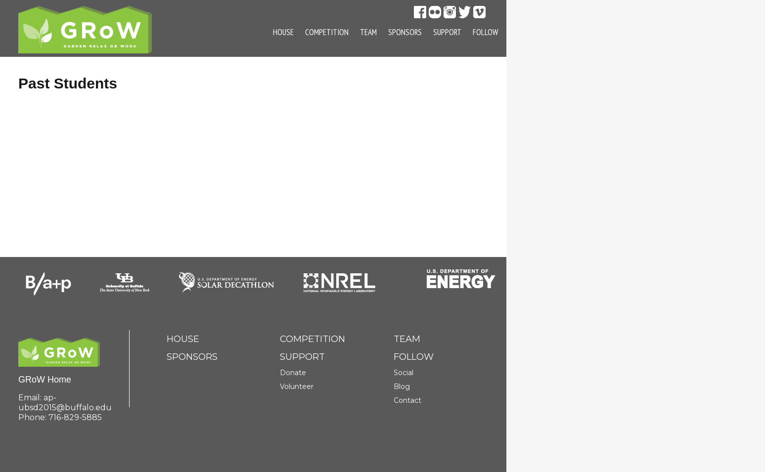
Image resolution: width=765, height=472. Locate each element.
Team (368, 32)
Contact (407, 400)
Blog (402, 386)
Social (403, 372)
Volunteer (297, 386)
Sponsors (405, 32)
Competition (327, 32)
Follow (485, 32)
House (283, 32)
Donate (293, 372)
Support (447, 32)
